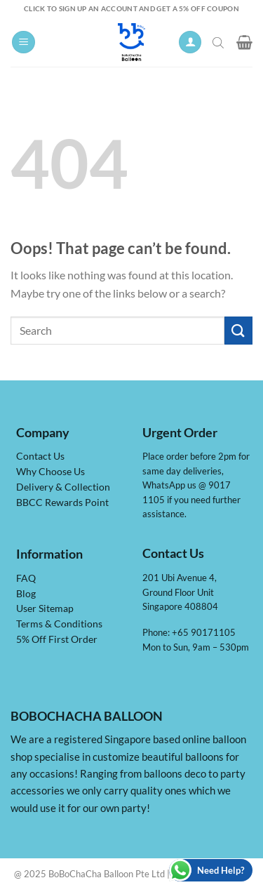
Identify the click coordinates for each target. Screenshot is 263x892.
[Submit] (238, 330)
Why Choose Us (50, 471)
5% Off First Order (56, 639)
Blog (26, 593)
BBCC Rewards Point (62, 502)
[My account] (190, 42)
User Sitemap (45, 608)
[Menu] (23, 42)
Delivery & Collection (63, 487)
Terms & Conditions (59, 624)
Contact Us (40, 456)
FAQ (26, 578)
